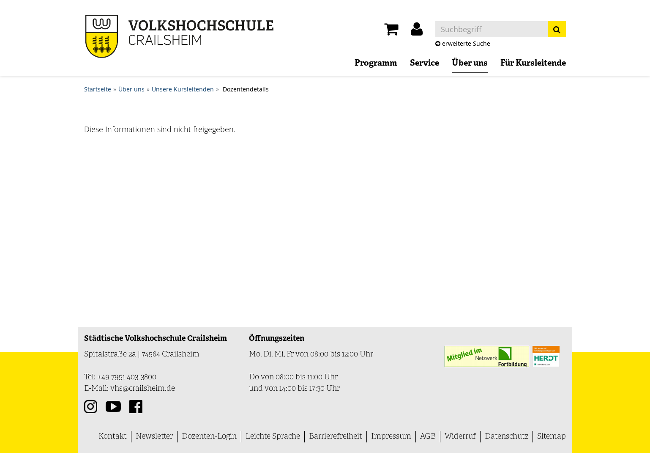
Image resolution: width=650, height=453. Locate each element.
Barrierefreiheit (335, 437)
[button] (417, 31)
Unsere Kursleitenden (183, 89)
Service (424, 63)
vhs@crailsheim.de (142, 389)
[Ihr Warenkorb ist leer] (391, 31)
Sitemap (551, 437)
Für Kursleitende (533, 63)
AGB (428, 437)
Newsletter (154, 437)
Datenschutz (506, 437)
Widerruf (460, 437)
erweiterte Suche (462, 43)
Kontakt (112, 437)
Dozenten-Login (209, 437)
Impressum (391, 437)
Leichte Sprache (273, 437)
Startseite (97, 89)
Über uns (470, 63)
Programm (376, 63)
